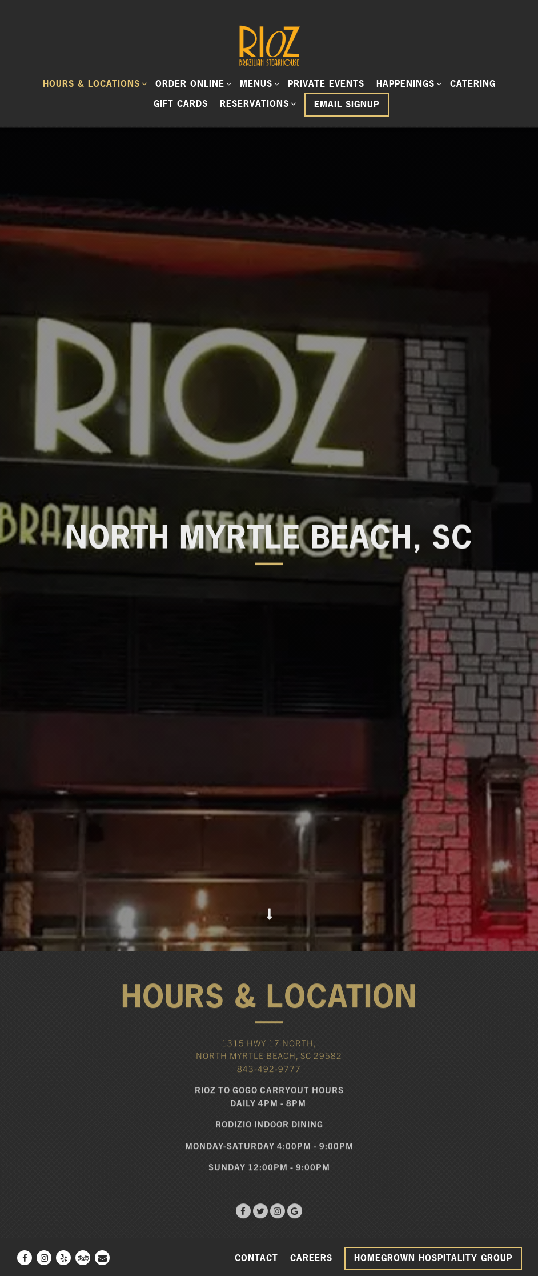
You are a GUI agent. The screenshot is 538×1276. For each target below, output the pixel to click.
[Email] (102, 1257)
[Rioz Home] (269, 44)
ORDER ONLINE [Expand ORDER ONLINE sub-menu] (192, 83)
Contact (256, 1258)
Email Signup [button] (346, 104)
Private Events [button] (326, 84)
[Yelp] (63, 1257)
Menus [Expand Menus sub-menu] (258, 83)
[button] (269, 1221)
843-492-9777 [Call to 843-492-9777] (269, 974)
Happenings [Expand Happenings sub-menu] (407, 83)
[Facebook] (24, 1257)
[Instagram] (44, 1257)
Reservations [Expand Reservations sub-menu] (256, 103)
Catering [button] (473, 84)
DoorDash (148, 1186)
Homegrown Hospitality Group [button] (433, 1258)
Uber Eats (390, 1186)
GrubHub (270, 1186)
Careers (311, 1258)
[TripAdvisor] (82, 1257)
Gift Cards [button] (181, 104)
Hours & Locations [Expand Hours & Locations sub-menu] (93, 83)
